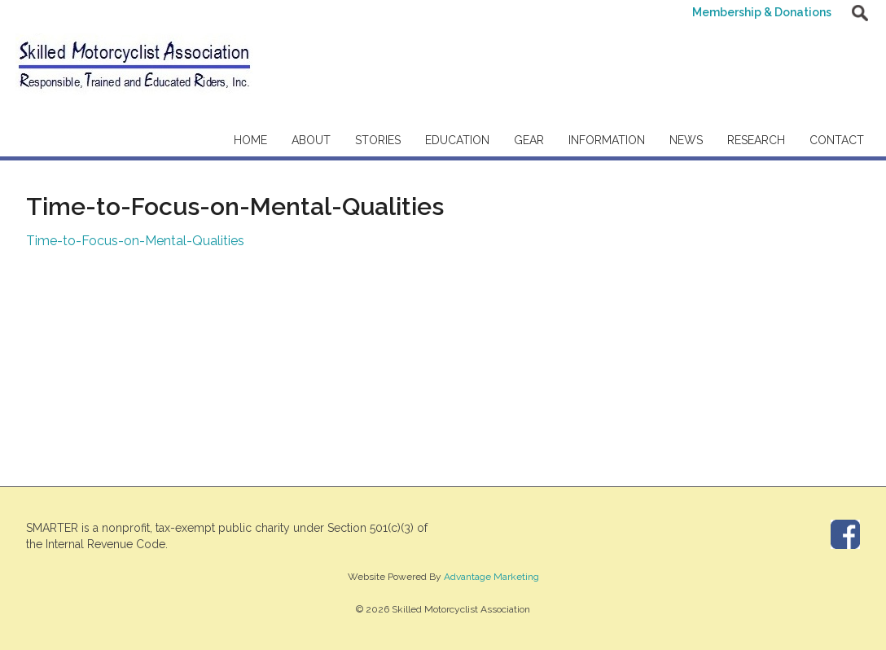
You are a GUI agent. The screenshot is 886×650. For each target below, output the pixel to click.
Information (606, 140)
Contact (836, 140)
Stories (378, 140)
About (311, 140)
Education (457, 140)
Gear (529, 140)
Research (756, 140)
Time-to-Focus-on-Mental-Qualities (135, 240)
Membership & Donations (761, 12)
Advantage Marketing (491, 576)
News (686, 140)
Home (250, 140)
